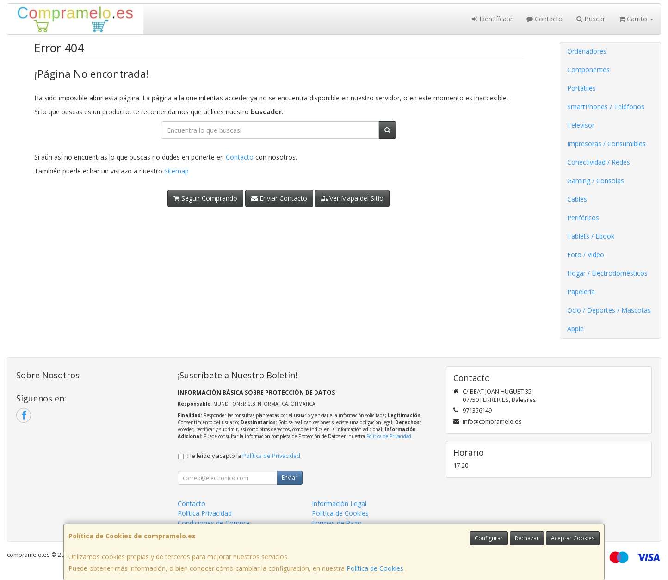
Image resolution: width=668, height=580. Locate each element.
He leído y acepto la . (244, 456)
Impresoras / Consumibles (606, 143)
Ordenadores (586, 51)
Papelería (581, 291)
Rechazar (527, 538)
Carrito (636, 18)
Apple (575, 328)
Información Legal (339, 503)
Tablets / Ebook (590, 236)
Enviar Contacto (279, 198)
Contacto (544, 18)
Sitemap (176, 171)
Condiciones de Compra (213, 522)
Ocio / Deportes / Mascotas (609, 310)
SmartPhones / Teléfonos (605, 106)
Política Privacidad (205, 513)
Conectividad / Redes (598, 162)
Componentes (588, 69)
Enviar (289, 477)
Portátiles (581, 88)
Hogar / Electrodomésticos (607, 273)
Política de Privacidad (388, 436)
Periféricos (583, 217)
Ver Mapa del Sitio (352, 198)
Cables (577, 199)
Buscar (590, 18)
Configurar (489, 538)
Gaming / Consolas (595, 180)
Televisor (580, 125)
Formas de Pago (337, 522)
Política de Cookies (374, 568)
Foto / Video (585, 254)
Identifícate (492, 18)
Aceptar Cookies (572, 538)
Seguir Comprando (205, 198)
